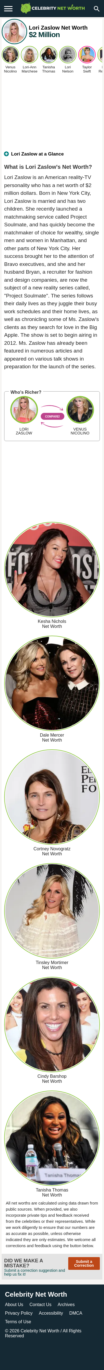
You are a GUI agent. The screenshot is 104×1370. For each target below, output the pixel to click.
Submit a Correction (84, 1263)
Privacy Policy (19, 1313)
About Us (14, 1304)
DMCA (75, 1313)
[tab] (52, 156)
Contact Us (40, 1304)
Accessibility (51, 1313)
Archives (66, 1304)
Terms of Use (18, 1321)
